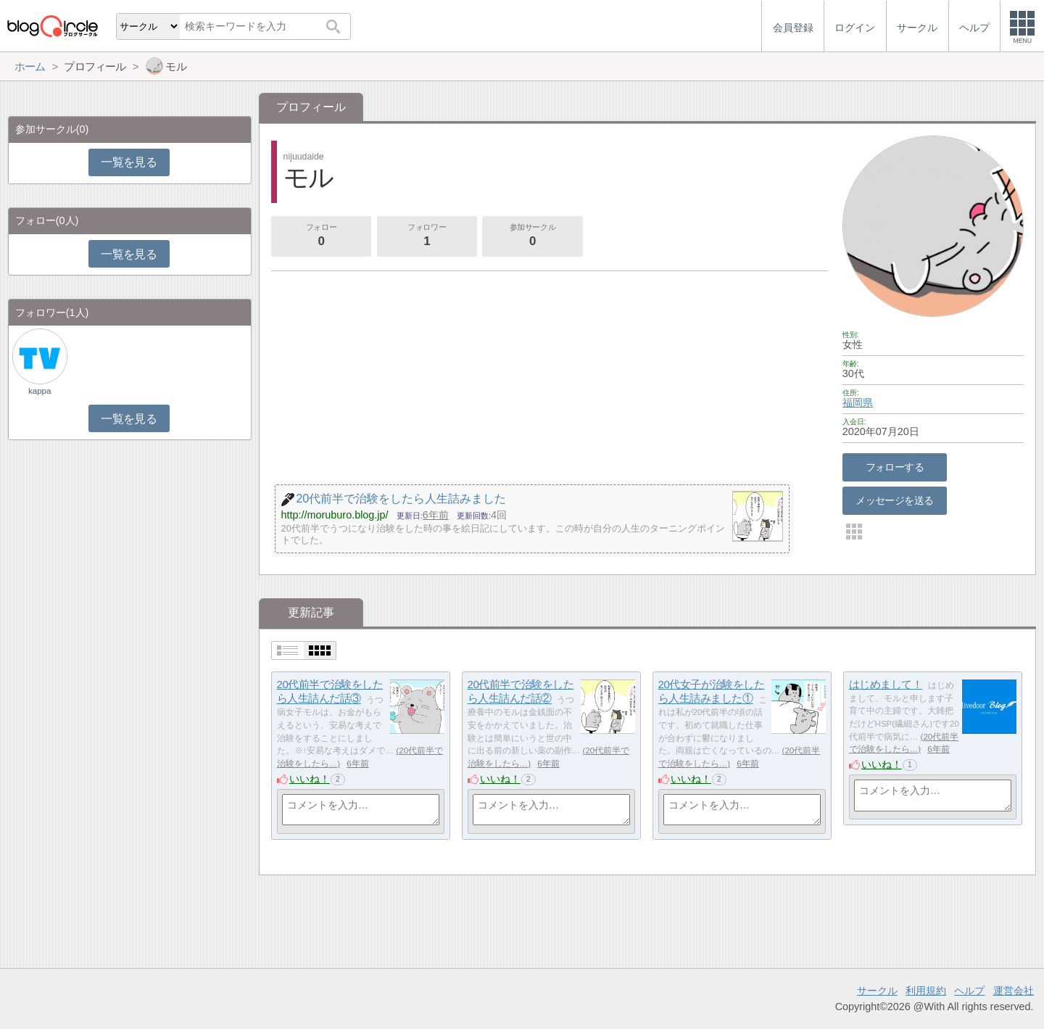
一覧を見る (129, 162)
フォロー (321, 236)
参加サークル (532, 236)
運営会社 (1013, 990)
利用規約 (926, 990)
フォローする (895, 467)
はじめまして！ (886, 684)
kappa (39, 391)
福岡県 (857, 402)
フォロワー (427, 236)
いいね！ (309, 779)
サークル (877, 990)
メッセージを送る (894, 500)
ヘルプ (969, 990)
